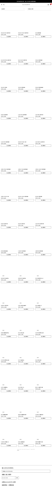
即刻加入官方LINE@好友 (8, 471)
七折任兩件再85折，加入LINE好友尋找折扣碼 (25, 1)
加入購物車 (9, 36)
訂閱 (17, 477)
